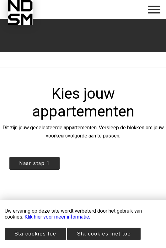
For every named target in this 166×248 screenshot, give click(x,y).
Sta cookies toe (35, 233)
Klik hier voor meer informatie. (57, 217)
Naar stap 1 (34, 163)
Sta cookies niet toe (104, 233)
